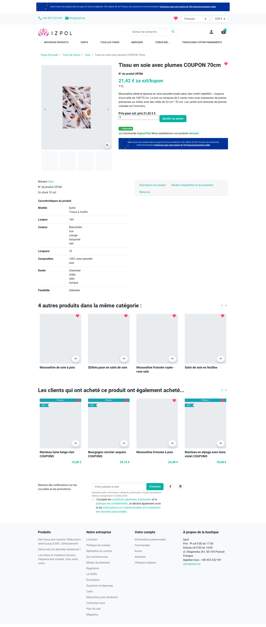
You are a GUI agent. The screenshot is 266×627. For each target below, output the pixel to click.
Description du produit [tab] (152, 185)
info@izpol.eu (75, 18)
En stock (43, 192)
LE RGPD (91, 574)
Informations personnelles (150, 539)
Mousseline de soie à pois (57, 367)
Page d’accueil (49, 55)
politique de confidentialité (111, 503)
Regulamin (92, 568)
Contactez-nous (95, 603)
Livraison (91, 539)
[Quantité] (139, 117)
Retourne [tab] (144, 192)
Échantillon (93, 580)
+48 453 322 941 (50, 18)
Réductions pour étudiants (102, 597)
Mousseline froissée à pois (154, 452)
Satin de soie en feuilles (201, 367)
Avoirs (138, 551)
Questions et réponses (99, 585)
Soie (87, 55)
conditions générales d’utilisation (132, 499)
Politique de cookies (98, 545)
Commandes (142, 545)
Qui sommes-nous (97, 556)
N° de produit (127, 73)
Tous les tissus (71, 55)
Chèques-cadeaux (145, 562)
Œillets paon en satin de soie (107, 367)
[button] (223, 31)
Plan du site (93, 608)
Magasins (92, 614)
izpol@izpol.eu (192, 564)
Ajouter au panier (173, 118)
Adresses (140, 556)
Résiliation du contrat (99, 551)
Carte (89, 591)
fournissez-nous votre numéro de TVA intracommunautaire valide (188, 7)
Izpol (51, 181)
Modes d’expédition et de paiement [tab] (192, 185)
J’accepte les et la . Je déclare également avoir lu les (128, 505)
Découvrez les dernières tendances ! (59, 549)
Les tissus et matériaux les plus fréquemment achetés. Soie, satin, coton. (58, 559)
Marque (42, 181)
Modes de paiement (98, 562)
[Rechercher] (153, 32)
